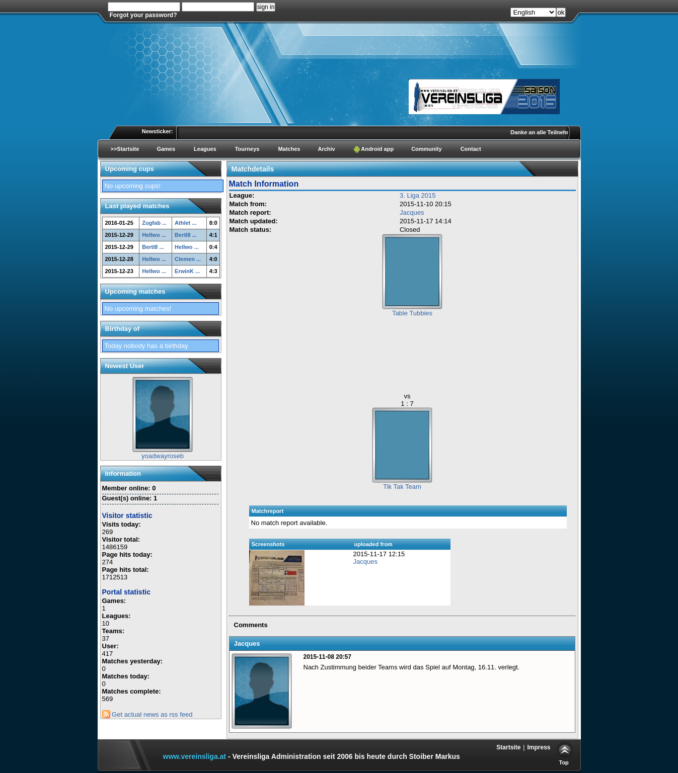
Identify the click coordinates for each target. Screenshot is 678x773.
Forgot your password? (143, 15)
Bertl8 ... (185, 235)
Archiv (326, 149)
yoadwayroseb (162, 456)
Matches (289, 149)
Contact (471, 149)
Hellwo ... (154, 235)
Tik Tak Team (402, 486)
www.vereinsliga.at (195, 756)
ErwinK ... (187, 271)
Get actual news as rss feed (147, 714)
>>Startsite (125, 149)
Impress (538, 747)
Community (426, 149)
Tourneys (247, 149)
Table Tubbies (412, 313)
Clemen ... (188, 259)
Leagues (205, 149)
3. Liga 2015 (418, 195)
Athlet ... (185, 223)
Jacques (412, 212)
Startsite (508, 747)
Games (166, 149)
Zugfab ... (154, 223)
